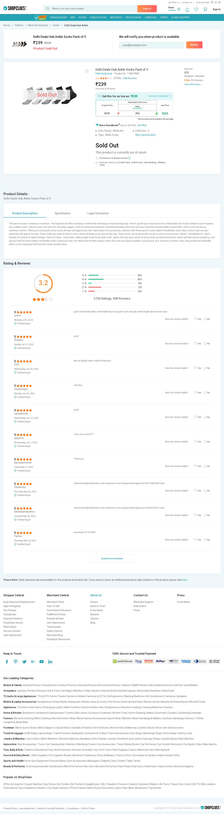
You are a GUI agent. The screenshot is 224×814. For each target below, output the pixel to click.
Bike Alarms (210, 744)
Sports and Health (13, 760)
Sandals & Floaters (82, 727)
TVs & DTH (43, 696)
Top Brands (155, 788)
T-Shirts (199, 718)
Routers (42, 690)
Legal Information (98, 213)
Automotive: (10, 744)
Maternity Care (146, 749)
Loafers (142, 727)
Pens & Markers (106, 755)
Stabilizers (30, 788)
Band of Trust (97, 606)
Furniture (93, 712)
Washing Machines (134, 696)
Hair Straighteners (109, 707)
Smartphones (49, 685)
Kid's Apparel (162, 749)
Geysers (168, 707)
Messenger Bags (152, 733)
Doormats (160, 712)
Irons (187, 784)
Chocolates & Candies (144, 755)
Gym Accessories (76, 760)
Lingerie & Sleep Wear (16, 722)
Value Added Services (160, 685)
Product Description (24, 213)
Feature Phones (67, 685)
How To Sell (53, 606)
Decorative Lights (111, 788)
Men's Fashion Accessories (91, 718)
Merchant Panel (55, 602)
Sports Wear (114, 718)
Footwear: (9, 727)
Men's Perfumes (73, 766)
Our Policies (9, 610)
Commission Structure (59, 610)
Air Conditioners (154, 696)
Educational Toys (44, 749)
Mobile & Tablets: (13, 685)
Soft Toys (105, 749)
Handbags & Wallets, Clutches (155, 718)
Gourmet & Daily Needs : (17, 755)
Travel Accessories (118, 733)
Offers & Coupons (13, 784)
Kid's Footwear (62, 749)
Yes (199, 319)
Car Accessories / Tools (110, 744)
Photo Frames (78, 788)
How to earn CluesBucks (159, 96)
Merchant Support (144, 602)
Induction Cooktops (131, 707)
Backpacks (75, 701)
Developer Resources (58, 639)
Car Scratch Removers (170, 744)
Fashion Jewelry (107, 738)
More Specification (145, 134)
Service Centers (12, 631)
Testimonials (54, 626)
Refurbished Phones (109, 685)
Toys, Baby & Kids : (13, 749)
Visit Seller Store (192, 84)
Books (67, 755)
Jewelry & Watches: (14, 738)
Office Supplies (39, 755)
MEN (73, 17)
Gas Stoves (50, 784)
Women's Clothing (23, 718)
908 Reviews (130, 78)
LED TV (196, 784)
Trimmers (22, 707)
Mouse (147, 701)
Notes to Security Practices (51, 808)
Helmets (70, 744)
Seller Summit (54, 631)
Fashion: (8, 718)
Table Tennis (133, 760)
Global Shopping (180, 17)
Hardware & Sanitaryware (50, 712)
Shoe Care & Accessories (169, 727)
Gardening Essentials (189, 712)
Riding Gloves (132, 744)
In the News (96, 610)
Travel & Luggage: (13, 733)
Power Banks (60, 701)
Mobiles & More (58, 17)
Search (147, 8)
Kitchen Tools (120, 712)
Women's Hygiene (183, 766)
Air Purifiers (77, 784)
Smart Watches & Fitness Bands (170, 701)
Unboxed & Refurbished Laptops (118, 690)
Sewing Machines (153, 707)
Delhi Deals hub (104, 73)
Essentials (151, 17)
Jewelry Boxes (169, 738)
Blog (92, 622)
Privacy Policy (10, 808)
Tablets (125, 685)
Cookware (105, 712)
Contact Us (187, 2)
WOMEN (82, 17)
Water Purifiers (72, 707)
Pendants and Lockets (130, 738)
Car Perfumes (148, 744)
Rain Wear (128, 788)
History (94, 602)
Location (172, 10)
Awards (94, 614)
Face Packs (124, 766)
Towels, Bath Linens (76, 712)
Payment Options (12, 618)
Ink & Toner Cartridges (60, 690)
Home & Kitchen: (12, 712)
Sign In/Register (12, 606)
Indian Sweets (165, 755)
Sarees (189, 718)
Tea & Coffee (123, 755)
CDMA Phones (139, 685)
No (208, 319)
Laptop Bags (45, 733)
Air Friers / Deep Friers (172, 784)
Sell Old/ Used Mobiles (186, 685)
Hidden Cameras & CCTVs (92, 696)
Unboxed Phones (87, 685)
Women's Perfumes (106, 766)
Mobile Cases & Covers (94, 701)
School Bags (170, 733)
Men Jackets (208, 784)
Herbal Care (150, 766)
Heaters (42, 788)
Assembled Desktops (149, 690)
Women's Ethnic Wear (63, 718)
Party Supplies (120, 749)
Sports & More (133, 17)
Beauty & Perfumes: (14, 766)
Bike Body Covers (86, 744)
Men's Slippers (46, 727)
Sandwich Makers (148, 784)
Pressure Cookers (127, 784)
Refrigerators (115, 696)
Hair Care (89, 766)
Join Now (142, 125)
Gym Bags (136, 733)
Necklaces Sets (88, 738)
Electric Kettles (90, 707)
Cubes (132, 749)
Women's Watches (69, 738)
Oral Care (137, 766)
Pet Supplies (56, 755)
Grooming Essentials (37, 766)
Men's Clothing (42, 718)
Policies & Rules (55, 618)
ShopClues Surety (13, 622)
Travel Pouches (62, 733)
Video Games (92, 690)
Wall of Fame (88, 808)
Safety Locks (185, 733)
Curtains (172, 712)
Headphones (44, 701)
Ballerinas (131, 727)
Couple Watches (33, 784)
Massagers (94, 760)
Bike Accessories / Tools (31, 744)
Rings (157, 738)
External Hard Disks (132, 701)
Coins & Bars (33, 738)
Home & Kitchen (98, 17)
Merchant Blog (55, 635)
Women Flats (117, 727)
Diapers (29, 749)
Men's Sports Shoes (26, 727)
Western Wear (130, 718)
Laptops (21, 690)
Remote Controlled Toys (85, 749)
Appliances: (10, 707)
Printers (32, 690)
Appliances (116, 17)
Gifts (177, 755)
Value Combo (165, 766)
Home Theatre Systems (63, 696)
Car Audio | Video (193, 744)
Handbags (178, 718)
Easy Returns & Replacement (19, 602)
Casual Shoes (62, 727)
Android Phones (32, 685)
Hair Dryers (35, 707)
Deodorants (56, 766)
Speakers (182, 696)
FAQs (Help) (9, 626)
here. (185, 579)
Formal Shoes (101, 727)
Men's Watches (49, 738)
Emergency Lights (53, 707)
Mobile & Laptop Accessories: (20, 701)
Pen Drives (114, 701)
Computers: (10, 690)
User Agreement (12, 635)
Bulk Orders (140, 606)
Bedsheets (28, 712)
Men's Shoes (94, 788)
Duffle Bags (30, 733)
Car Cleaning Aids (55, 744)
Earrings (147, 738)
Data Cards (168, 690)
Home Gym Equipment (36, 760)
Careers (94, 618)
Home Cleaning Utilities (141, 712)
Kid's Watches (186, 738)
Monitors (78, 690)
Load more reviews (112, 558)
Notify (194, 44)
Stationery (90, 755)
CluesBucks (9, 614)
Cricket (121, 760)
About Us (96, 595)
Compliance (73, 808)
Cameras (170, 696)
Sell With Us (173, 2)
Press (137, 610)
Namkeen (78, 755)
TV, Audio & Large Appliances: (20, 696)
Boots (151, 727)
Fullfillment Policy (56, 614)
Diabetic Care (108, 760)
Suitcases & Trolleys (96, 733)
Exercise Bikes (58, 760)
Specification (62, 213)
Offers (164, 17)
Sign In (217, 9)
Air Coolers (63, 784)
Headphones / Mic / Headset (100, 784)
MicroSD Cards (197, 701)
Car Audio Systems (58, 788)
